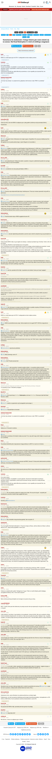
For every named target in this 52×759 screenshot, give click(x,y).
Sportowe (24, 34)
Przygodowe (30, 34)
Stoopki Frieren (5, 175)
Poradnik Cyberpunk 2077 (10, 727)
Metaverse (3, 135)
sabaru (2, 466)
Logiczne (41, 34)
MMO (14, 34)
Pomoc (28, 741)
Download (28, 6)
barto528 (3, 165)
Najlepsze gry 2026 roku (23, 727)
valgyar (2, 547)
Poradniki (33, 6)
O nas (3, 739)
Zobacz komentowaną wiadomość (26, 50)
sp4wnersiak (4, 458)
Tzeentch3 (3, 575)
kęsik (2, 54)
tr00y (2, 103)
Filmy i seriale (30, 32)
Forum (41, 6)
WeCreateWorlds (5, 692)
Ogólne (21, 32)
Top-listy (24, 37)
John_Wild (3, 611)
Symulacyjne (36, 34)
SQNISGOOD (4, 522)
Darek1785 (3, 238)
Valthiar (3, 89)
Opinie (23, 6)
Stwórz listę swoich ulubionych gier (40, 9)
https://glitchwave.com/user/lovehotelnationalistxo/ (13, 195)
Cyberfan (3, 267)
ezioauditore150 (4, 119)
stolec (2, 587)
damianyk (3, 406)
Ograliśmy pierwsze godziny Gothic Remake (19, 9)
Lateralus (3, 62)
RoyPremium (4, 219)
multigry (3, 345)
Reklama (41, 739)
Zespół (45, 739)
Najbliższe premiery (26, 729)
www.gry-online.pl (5, 28)
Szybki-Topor (4, 663)
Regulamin (7, 739)
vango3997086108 (5, 603)
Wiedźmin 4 (45, 727)
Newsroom (11, 6)
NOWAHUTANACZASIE (6, 77)
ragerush (3, 304)
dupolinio (3, 709)
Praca (49, 739)
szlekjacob (3, 716)
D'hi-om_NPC (4, 157)
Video (38, 6)
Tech (36, 32)
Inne (28, 37)
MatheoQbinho (4, 213)
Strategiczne (18, 34)
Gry (15, 6)
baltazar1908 (4, 595)
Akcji (18, 28)
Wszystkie (3, 34)
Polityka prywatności (25, 739)
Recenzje (19, 6)
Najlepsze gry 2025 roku (35, 727)
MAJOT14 (3, 392)
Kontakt (24, 741)
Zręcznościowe (48, 34)
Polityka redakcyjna (15, 739)
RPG (7, 34)
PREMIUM (5, 9)
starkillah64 (3, 286)
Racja (2, 424)
